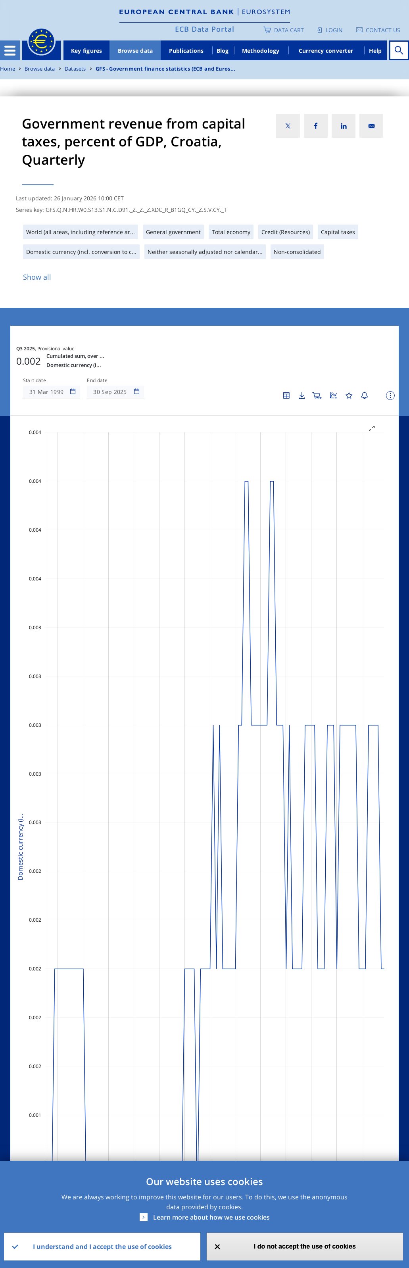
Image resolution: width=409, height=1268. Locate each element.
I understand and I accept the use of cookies (102, 1246)
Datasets (75, 68)
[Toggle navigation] (10, 50)
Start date (34, 380)
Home (7, 68)
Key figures (86, 50)
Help (375, 50)
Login (334, 30)
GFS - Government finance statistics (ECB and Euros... (165, 68)
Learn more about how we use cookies (211, 1217)
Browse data (135, 50)
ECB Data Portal (204, 29)
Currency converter (326, 50)
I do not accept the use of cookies (305, 1246)
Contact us (383, 30)
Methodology (261, 50)
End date (97, 380)
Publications (186, 50)
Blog (223, 50)
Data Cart (289, 30)
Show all (37, 277)
